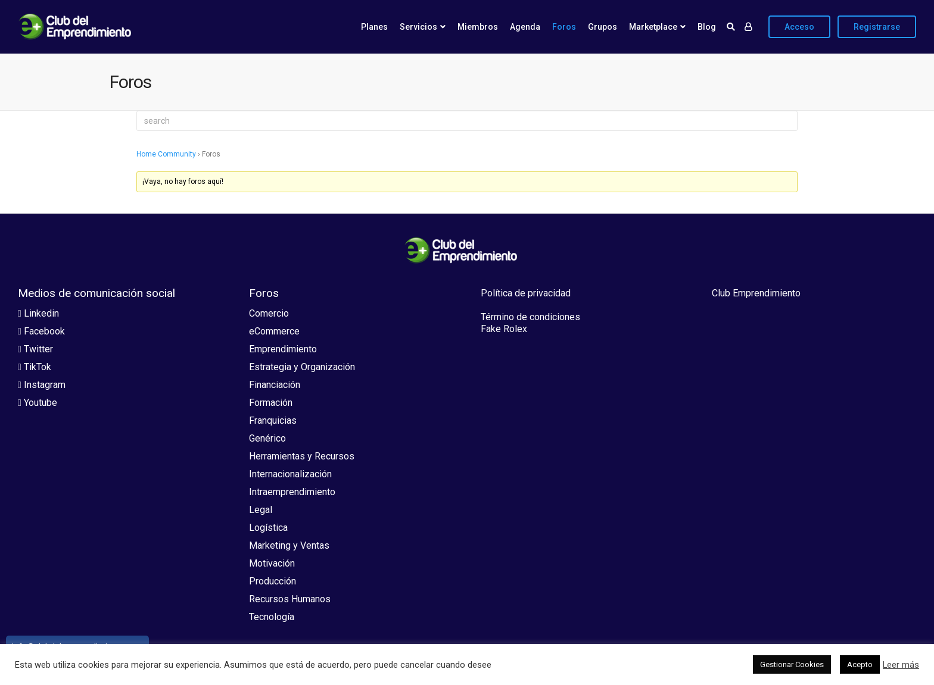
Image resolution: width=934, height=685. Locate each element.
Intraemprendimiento (292, 492)
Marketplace (653, 27)
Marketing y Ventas (289, 545)
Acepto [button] (860, 664)
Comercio (269, 313)
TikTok (34, 367)
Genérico (267, 438)
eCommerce (274, 331)
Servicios (418, 27)
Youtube (37, 402)
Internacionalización (290, 474)
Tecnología (271, 617)
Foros (564, 27)
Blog (707, 27)
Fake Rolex (504, 328)
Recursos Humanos (290, 599)
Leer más (901, 664)
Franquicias (273, 420)
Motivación (272, 563)
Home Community (166, 154)
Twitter (35, 349)
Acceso (799, 27)
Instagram (42, 384)
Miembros (477, 27)
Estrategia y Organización (302, 367)
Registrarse (877, 27)
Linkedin (38, 313)
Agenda (525, 27)
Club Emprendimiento (756, 293)
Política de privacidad (526, 293)
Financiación (274, 384)
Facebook (41, 331)
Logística (268, 527)
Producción (272, 581)
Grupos (602, 27)
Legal (260, 509)
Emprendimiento (283, 349)
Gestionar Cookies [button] (792, 664)
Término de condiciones (530, 317)
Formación (270, 402)
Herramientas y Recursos (301, 456)
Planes (374, 27)
